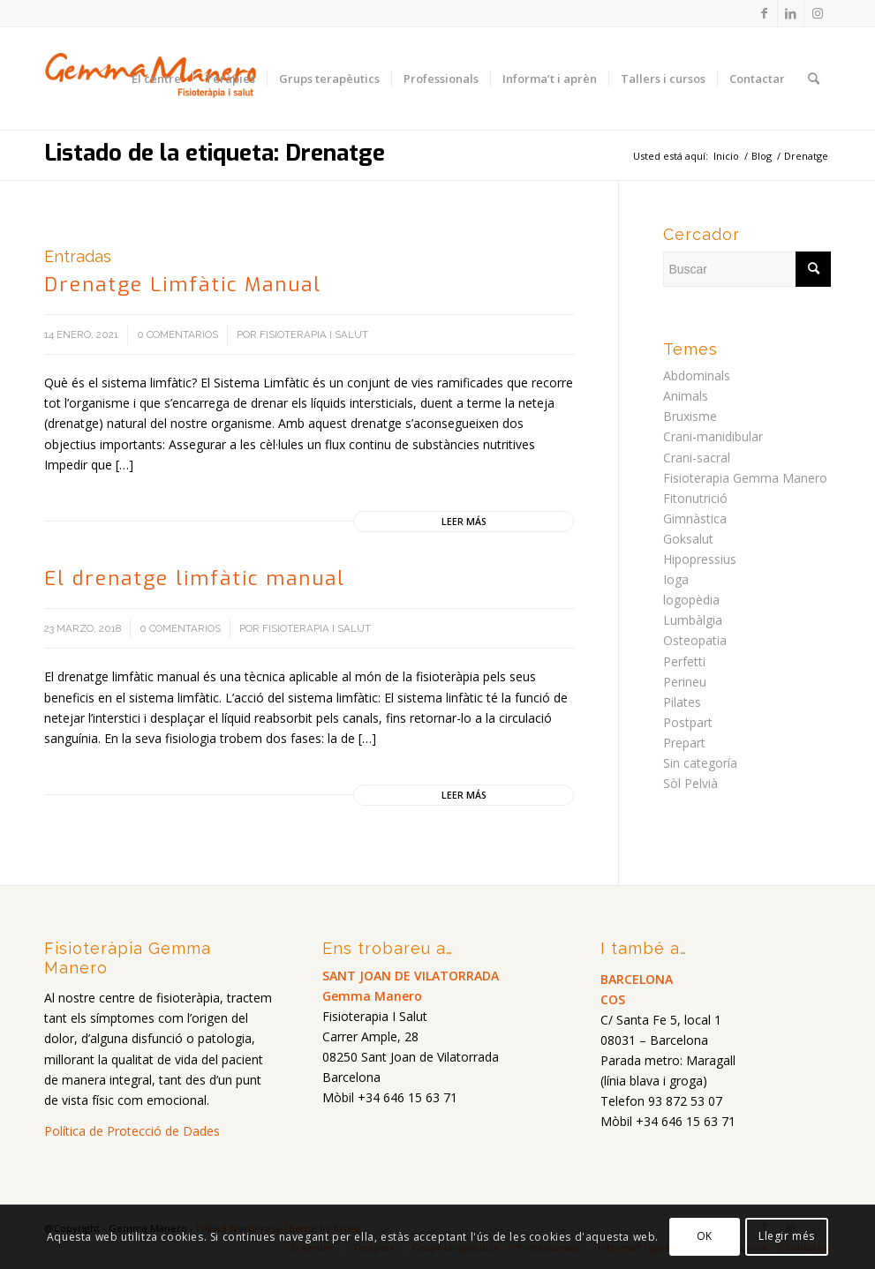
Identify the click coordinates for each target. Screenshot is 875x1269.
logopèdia (691, 599)
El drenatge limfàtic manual (194, 578)
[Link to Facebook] (764, 13)
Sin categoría (700, 763)
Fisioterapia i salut (314, 334)
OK (705, 1235)
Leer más (464, 521)
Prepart (684, 742)
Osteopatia (695, 640)
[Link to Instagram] (817, 13)
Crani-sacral (696, 457)
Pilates (682, 702)
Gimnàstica (695, 518)
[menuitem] (156, 78)
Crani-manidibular (713, 436)
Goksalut (688, 538)
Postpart (688, 722)
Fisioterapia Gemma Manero (745, 477)
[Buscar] (813, 78)
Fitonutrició (695, 498)
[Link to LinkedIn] (790, 13)
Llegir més (786, 1235)
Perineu (684, 681)
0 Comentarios (177, 334)
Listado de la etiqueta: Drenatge (214, 153)
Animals (685, 395)
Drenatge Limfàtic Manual (182, 284)
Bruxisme (690, 416)
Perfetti (684, 661)
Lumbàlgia (692, 620)
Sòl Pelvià (690, 783)
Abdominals (696, 375)
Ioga (676, 579)
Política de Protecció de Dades (132, 1131)
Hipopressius (699, 559)
